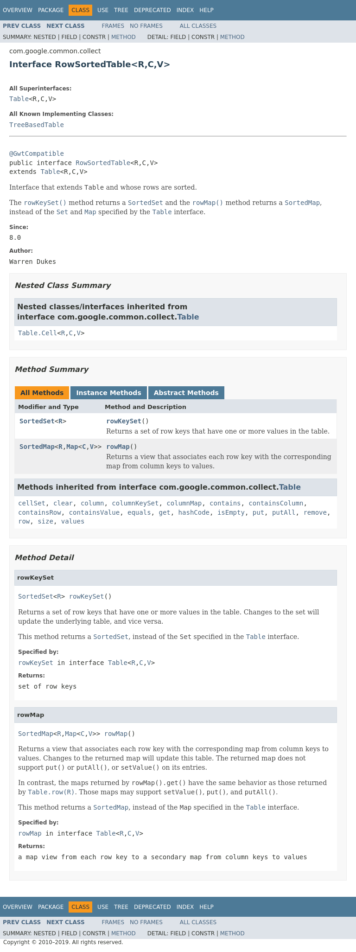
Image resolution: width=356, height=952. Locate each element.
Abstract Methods (186, 392)
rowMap (118, 446)
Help (206, 10)
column (92, 503)
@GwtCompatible (36, 153)
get (164, 512)
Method (123, 37)
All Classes (198, 26)
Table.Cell (37, 333)
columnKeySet (135, 503)
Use (102, 10)
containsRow (39, 512)
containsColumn (275, 503)
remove (315, 512)
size (45, 521)
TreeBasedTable (36, 124)
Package (51, 10)
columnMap (184, 503)
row (24, 521)
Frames (113, 26)
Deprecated (152, 10)
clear (63, 503)
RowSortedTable (103, 162)
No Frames (146, 26)
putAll (284, 512)
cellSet (31, 503)
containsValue (94, 512)
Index (185, 10)
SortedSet (37, 421)
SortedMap (37, 446)
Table (19, 98)
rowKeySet (123, 421)
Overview (17, 10)
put (258, 512)
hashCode (194, 512)
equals (139, 512)
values (73, 521)
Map (72, 446)
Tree (121, 10)
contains (225, 503)
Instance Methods (108, 392)
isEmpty (231, 512)
